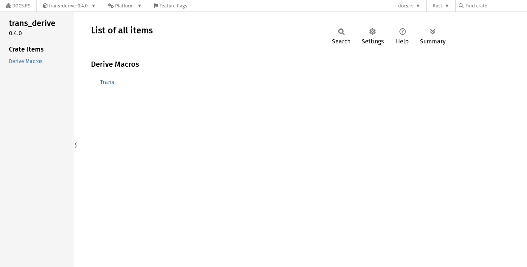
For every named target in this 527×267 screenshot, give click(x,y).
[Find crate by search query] (496, 5)
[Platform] (125, 5)
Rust (437, 6)
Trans (107, 82)
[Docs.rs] (18, 5)
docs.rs (405, 6)
